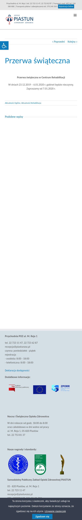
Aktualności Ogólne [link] (12, 103)
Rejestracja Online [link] (66, 6)
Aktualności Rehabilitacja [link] (31, 103)
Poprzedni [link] (59, 41)
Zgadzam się (42, 516)
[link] (4, 45)
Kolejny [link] (71, 41)
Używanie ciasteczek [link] (55, 511)
